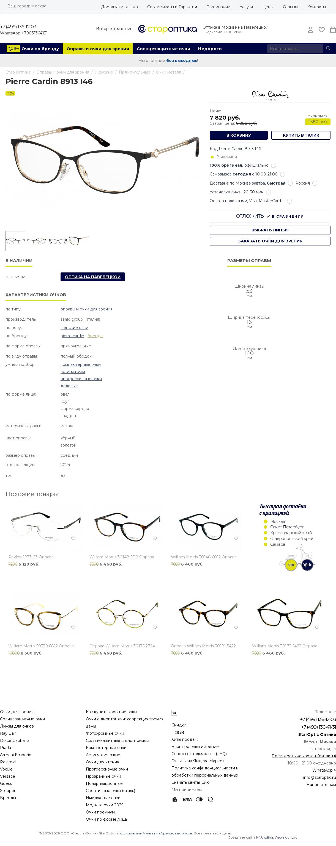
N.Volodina (264, 837)
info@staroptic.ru (319, 777)
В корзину (238, 135)
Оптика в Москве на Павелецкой (235, 27)
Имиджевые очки (103, 797)
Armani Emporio (15, 754)
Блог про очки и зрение (195, 746)
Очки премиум (100, 812)
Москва (38, 6)
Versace (7, 776)
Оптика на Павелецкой (93, 276)
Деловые (69, 385)
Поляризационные (104, 783)
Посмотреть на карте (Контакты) (304, 755)
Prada (5, 747)
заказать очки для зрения (270, 241)
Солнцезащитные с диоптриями (117, 740)
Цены (267, 6)
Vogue (6, 769)
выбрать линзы (270, 230)
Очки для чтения (102, 761)
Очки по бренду (40, 48)
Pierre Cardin (72, 335)
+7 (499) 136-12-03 (18, 26)
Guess (6, 783)
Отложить (250, 216)
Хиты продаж (184, 739)
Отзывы (290, 6)
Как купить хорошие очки (111, 711)
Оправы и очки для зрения (98, 48)
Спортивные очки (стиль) (110, 790)
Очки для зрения (17, 711)
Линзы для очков (17, 726)
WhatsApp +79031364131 (24, 33)
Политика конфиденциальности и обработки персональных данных (205, 772)
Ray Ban (8, 733)
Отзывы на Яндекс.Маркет (197, 760)
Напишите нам (321, 784)
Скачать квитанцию (190, 782)
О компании (218, 6)
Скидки (178, 725)
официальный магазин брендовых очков (156, 833)
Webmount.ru (286, 837)
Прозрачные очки (103, 776)
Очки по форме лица (106, 819)
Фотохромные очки (105, 733)
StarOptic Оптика (317, 734)
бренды (95, 335)
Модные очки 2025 (104, 804)
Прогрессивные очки (81, 378)
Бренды (8, 797)
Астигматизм (73, 371)
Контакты (316, 6)
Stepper (7, 790)
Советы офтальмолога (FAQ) (199, 753)
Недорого (210, 48)
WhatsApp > (324, 770)
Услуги (246, 6)
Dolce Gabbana (14, 740)
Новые (178, 732)
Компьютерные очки (81, 364)
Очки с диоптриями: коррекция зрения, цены (125, 723)
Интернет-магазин (114, 28)
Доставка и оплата (119, 6)
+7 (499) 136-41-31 (318, 727)
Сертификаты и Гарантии (172, 6)
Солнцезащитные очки (163, 48)
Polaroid (8, 761)
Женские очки (74, 327)
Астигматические (103, 754)
